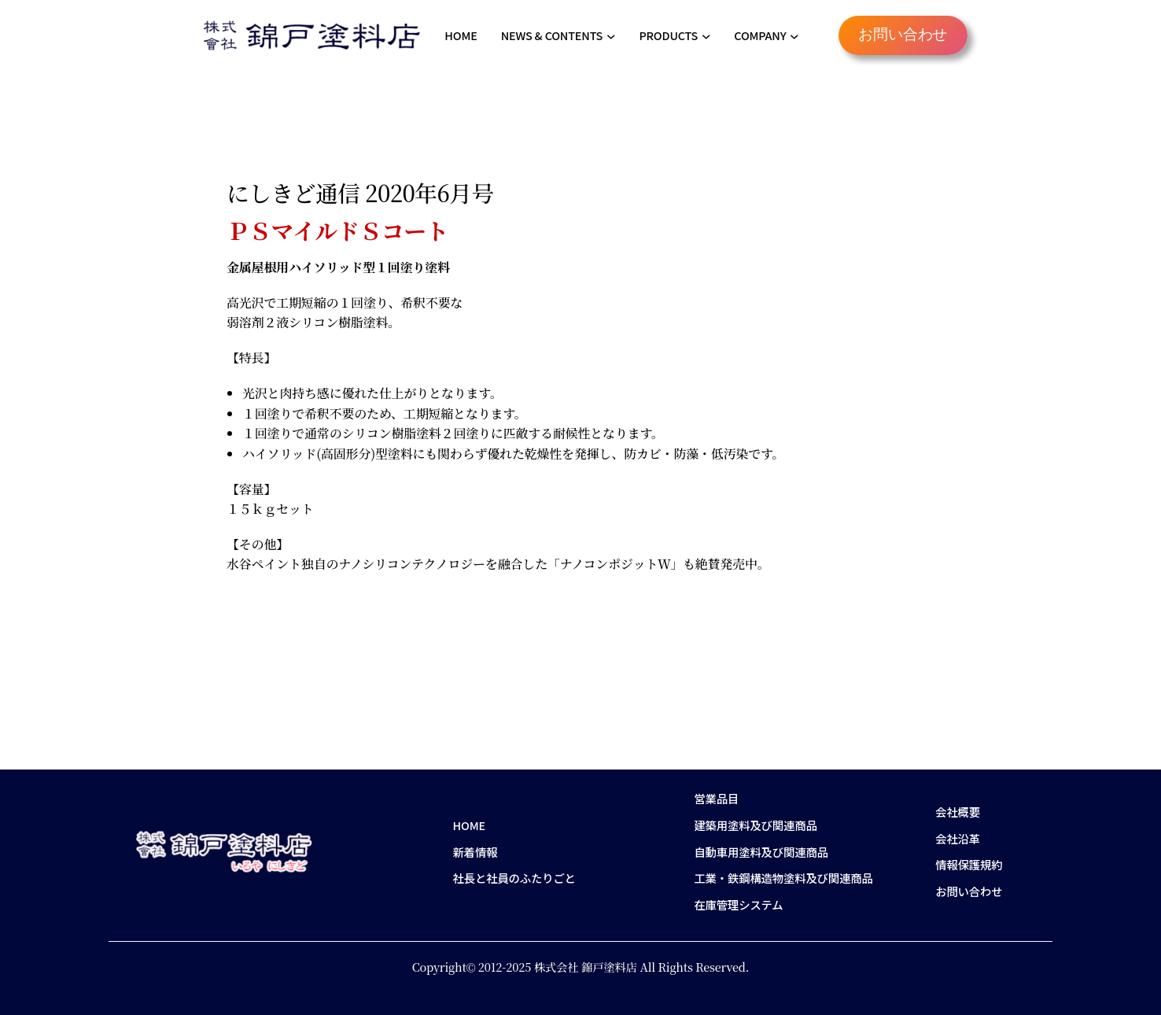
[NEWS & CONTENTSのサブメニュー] (611, 35)
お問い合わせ (902, 35)
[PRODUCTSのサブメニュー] (706, 35)
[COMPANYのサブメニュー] (794, 35)
